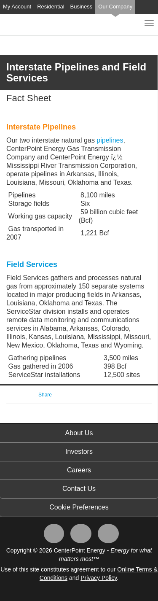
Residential (50, 6)
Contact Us (79, 488)
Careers (79, 470)
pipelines (109, 140)
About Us (79, 433)
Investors (79, 451)
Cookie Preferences (79, 507)
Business (81, 6)
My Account (17, 6)
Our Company (115, 6)
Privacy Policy (98, 577)
